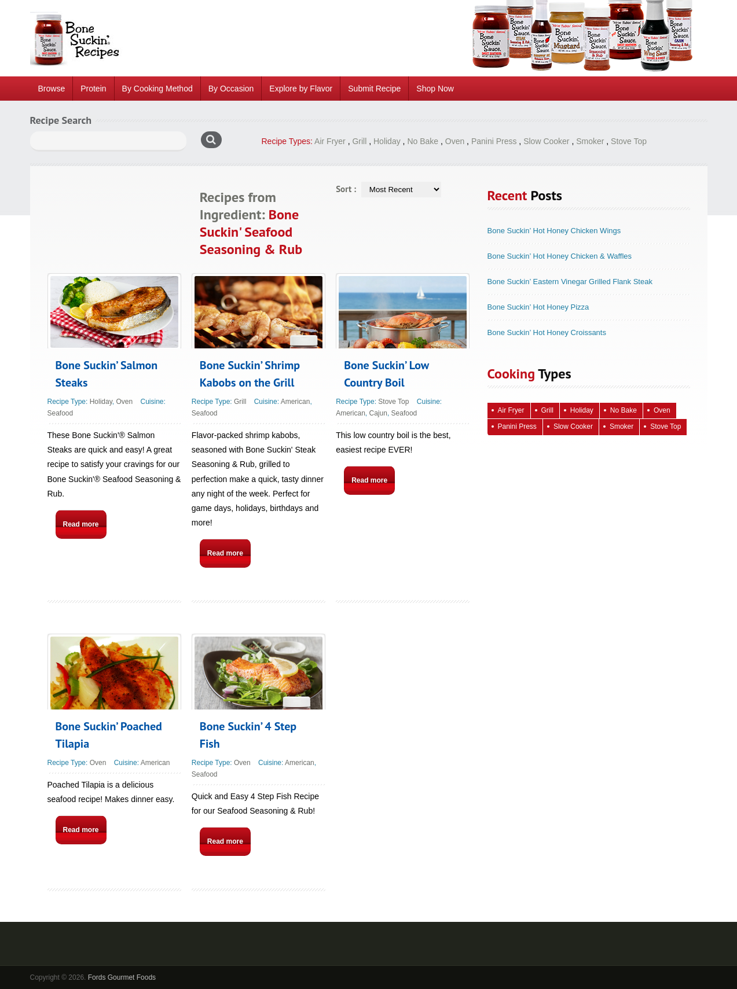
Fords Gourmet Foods (122, 977)
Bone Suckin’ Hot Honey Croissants (546, 332)
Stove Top (629, 141)
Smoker (590, 141)
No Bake (422, 141)
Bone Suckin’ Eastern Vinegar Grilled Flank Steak (569, 281)
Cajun (378, 413)
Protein (93, 88)
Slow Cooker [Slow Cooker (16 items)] (573, 426)
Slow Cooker (546, 141)
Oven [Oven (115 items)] (662, 410)
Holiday (387, 141)
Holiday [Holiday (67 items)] (581, 410)
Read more (81, 524)
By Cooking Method (157, 88)
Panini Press (494, 141)
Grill (359, 141)
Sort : (346, 188)
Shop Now (435, 88)
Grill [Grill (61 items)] (547, 410)
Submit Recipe (374, 88)
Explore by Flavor (300, 88)
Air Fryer (330, 141)
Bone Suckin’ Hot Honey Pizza (538, 307)
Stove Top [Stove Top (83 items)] (665, 426)
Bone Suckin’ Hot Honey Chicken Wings (554, 230)
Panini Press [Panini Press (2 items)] (517, 426)
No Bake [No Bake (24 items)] (623, 410)
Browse (51, 88)
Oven (454, 141)
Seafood (60, 413)
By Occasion (231, 88)
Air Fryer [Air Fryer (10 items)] (511, 410)
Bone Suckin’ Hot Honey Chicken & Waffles (559, 256)
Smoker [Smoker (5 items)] (621, 426)
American (295, 402)
